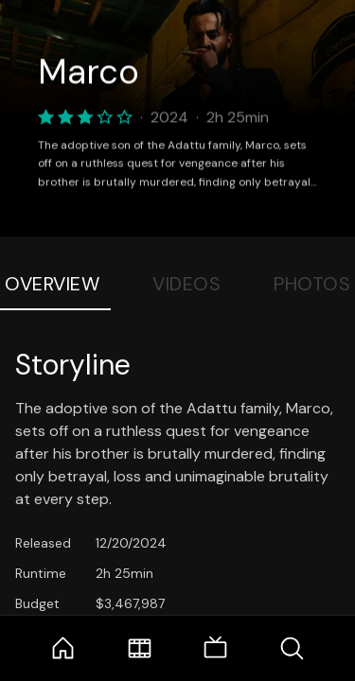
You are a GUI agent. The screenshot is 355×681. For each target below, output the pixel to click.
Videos (186, 283)
